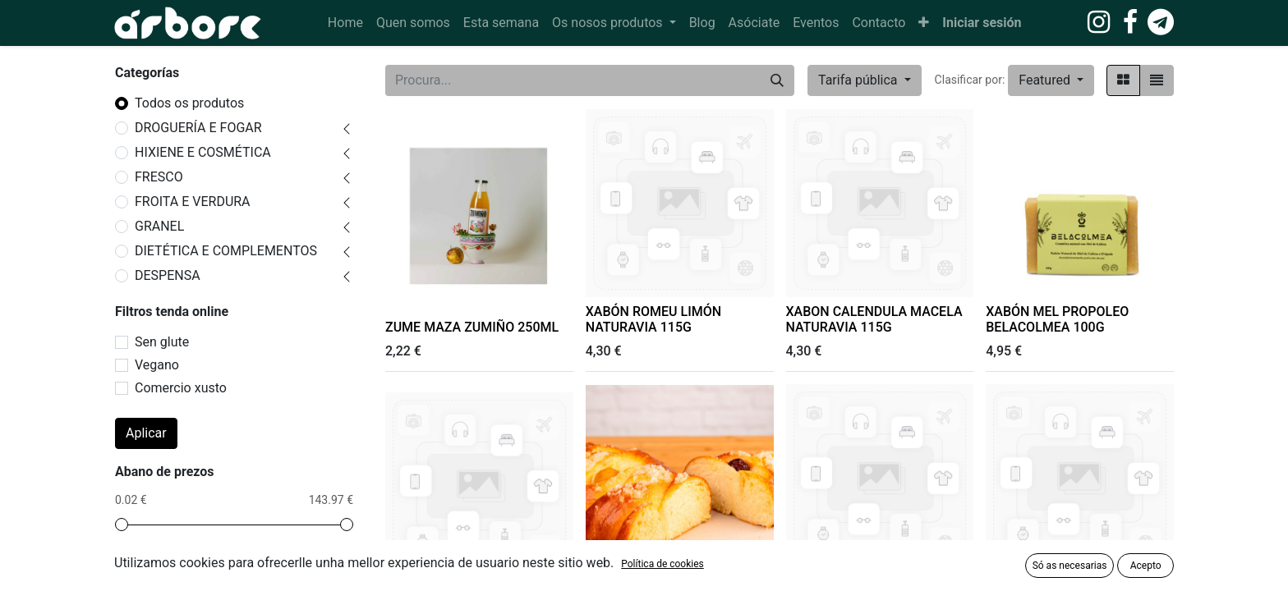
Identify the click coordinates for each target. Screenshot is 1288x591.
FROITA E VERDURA (193, 201)
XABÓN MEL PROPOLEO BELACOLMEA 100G (1057, 319)
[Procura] (777, 80)
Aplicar (146, 433)
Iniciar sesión (981, 22)
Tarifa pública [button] (859, 80)
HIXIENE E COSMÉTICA (203, 152)
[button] (924, 23)
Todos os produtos (189, 103)
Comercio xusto (181, 388)
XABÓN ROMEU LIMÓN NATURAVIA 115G (653, 319)
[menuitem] (345, 23)
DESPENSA (167, 275)
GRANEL (159, 226)
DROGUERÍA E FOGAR (198, 127)
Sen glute (162, 342)
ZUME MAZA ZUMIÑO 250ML (472, 327)
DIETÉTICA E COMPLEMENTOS (226, 251)
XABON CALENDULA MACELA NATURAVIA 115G (874, 319)
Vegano (157, 365)
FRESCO (159, 177)
